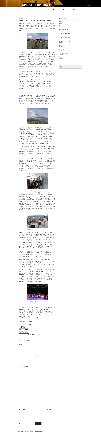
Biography (52, 9)
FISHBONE (22, 326)
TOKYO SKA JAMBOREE (25, 321)
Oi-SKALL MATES (23, 329)
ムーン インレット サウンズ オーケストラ (29, 334)
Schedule (26, 9)
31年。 (60, 45)
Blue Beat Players (23, 327)
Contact (80, 9)
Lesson (68, 9)
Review (45, 9)
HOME (20, 9)
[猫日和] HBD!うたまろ (64, 21)
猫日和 (74, 9)
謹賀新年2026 (62, 57)
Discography (61, 9)
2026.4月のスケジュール (64, 33)
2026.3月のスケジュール (64, 37)
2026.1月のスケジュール (64, 53)
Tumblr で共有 (26, 340)
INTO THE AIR (62, 49)
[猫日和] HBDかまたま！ (64, 29)
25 (60, 25)
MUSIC (33, 9)
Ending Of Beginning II (34, 5)
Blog (39, 9)
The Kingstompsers (23, 331)
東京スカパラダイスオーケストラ (27, 324)
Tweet (20, 340)
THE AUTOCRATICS (24, 333)
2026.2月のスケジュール (64, 41)
